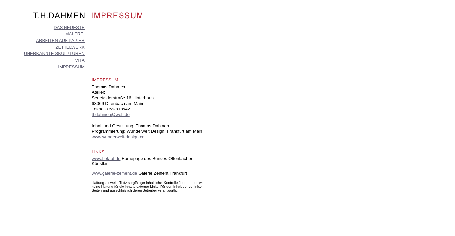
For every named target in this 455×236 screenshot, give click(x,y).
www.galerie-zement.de (114, 173)
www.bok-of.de (106, 158)
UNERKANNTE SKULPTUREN (54, 53)
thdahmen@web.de (111, 114)
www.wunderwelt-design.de (118, 136)
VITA (80, 60)
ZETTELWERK (70, 47)
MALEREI (75, 33)
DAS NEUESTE (69, 27)
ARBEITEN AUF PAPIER (60, 40)
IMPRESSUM (71, 66)
